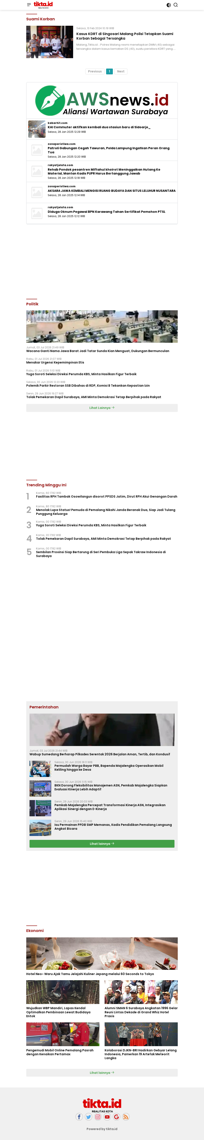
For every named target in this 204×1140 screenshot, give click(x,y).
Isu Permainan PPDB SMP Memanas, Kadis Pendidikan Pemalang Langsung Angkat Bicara (113, 827)
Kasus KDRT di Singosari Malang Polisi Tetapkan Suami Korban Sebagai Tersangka (124, 36)
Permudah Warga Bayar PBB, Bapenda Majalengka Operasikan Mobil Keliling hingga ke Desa (108, 768)
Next (121, 71)
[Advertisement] (102, 261)
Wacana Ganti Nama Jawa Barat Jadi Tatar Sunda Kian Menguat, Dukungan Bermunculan (97, 351)
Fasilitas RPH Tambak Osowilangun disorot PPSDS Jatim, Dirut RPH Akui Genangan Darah (106, 496)
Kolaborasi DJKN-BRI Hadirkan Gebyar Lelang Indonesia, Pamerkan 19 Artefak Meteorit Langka (141, 1054)
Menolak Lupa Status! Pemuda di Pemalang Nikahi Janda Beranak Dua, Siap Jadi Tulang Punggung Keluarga (105, 512)
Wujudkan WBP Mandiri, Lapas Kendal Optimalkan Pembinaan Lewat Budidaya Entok (58, 1012)
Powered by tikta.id (102, 1129)
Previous (95, 71)
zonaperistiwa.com (62, 144)
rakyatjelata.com (60, 165)
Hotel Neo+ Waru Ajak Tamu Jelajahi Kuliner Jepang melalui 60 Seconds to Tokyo (90, 974)
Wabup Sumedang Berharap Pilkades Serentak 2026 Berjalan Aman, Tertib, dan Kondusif (100, 754)
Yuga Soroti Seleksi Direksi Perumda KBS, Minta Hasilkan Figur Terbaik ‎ (81, 374)
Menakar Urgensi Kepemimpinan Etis (55, 362)
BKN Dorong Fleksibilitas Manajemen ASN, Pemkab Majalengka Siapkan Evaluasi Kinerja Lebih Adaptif (110, 787)
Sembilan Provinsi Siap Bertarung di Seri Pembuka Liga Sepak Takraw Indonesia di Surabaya (101, 554)
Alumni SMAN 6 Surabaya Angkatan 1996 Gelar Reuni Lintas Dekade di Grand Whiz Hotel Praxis (141, 1012)
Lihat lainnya (102, 844)
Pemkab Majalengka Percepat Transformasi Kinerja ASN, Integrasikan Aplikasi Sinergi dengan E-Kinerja (110, 807)
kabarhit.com (57, 123)
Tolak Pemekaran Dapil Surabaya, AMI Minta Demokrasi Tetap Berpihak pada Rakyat (93, 397)
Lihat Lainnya (102, 408)
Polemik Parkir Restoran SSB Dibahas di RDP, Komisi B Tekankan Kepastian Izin (88, 385)
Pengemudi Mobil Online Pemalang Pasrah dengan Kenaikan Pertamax (60, 1052)
